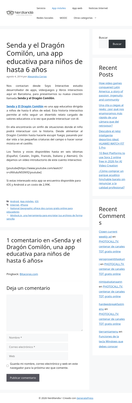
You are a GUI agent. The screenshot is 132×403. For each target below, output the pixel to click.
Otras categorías (87, 18)
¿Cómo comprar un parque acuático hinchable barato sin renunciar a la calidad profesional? (112, 179)
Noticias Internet (98, 8)
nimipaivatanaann (110, 281)
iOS (37, 201)
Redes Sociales (45, 17)
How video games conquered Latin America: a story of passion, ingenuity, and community (111, 91)
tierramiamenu (108, 331)
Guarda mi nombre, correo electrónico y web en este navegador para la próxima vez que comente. (44, 366)
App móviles (59, 8)
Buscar (103, 37)
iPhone (24, 204)
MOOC (63, 17)
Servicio (41, 8)
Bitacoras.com (29, 274)
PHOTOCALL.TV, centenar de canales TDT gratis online (112, 246)
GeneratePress (85, 398)
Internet (14, 204)
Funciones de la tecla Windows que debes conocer (111, 341)
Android (14, 201)
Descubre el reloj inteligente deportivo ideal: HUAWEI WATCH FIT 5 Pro (111, 139)
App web (77, 8)
